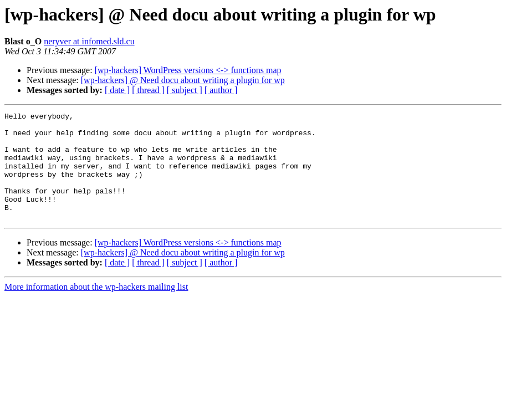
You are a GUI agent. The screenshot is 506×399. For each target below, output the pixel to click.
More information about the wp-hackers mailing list (96, 308)
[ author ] (221, 90)
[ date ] (117, 90)
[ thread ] (148, 90)
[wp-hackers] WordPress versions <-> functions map (188, 70)
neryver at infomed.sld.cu (89, 41)
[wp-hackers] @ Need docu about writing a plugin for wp (183, 80)
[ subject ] (184, 90)
